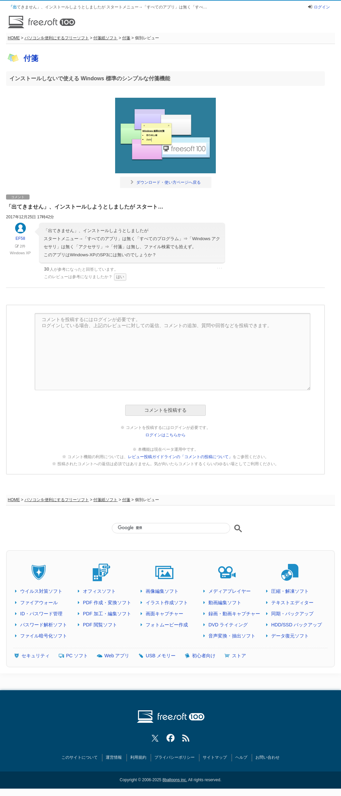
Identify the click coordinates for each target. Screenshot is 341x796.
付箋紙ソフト (105, 38)
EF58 (20, 235)
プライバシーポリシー (174, 757)
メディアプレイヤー (229, 591)
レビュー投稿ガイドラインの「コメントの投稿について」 (180, 456)
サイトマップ (215, 757)
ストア (239, 655)
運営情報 (114, 757)
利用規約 (138, 757)
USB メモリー (161, 655)
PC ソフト (77, 655)
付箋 (126, 38)
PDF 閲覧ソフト (100, 624)
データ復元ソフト (290, 635)
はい (120, 276)
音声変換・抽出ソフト (231, 635)
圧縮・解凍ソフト (290, 591)
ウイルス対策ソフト (41, 591)
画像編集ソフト (162, 591)
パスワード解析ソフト (43, 624)
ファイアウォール (39, 602)
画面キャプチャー (164, 613)
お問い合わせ (267, 757)
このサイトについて (79, 757)
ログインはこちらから (165, 435)
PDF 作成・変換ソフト (107, 602)
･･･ (219, 268)
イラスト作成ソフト (167, 602)
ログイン (322, 7)
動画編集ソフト (224, 602)
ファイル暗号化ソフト (43, 635)
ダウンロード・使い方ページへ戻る (166, 182)
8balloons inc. (174, 780)
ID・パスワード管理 (41, 613)
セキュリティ (35, 655)
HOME (14, 38)
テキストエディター (292, 602)
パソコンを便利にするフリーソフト (57, 38)
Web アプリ (116, 655)
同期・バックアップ (292, 613)
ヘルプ (241, 757)
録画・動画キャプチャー (234, 613)
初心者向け (203, 655)
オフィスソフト (99, 591)
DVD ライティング (228, 624)
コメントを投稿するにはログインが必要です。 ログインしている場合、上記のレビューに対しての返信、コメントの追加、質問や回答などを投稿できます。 (172, 351)
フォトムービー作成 (167, 624)
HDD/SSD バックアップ (296, 624)
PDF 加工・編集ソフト (107, 613)
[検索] (171, 527)
